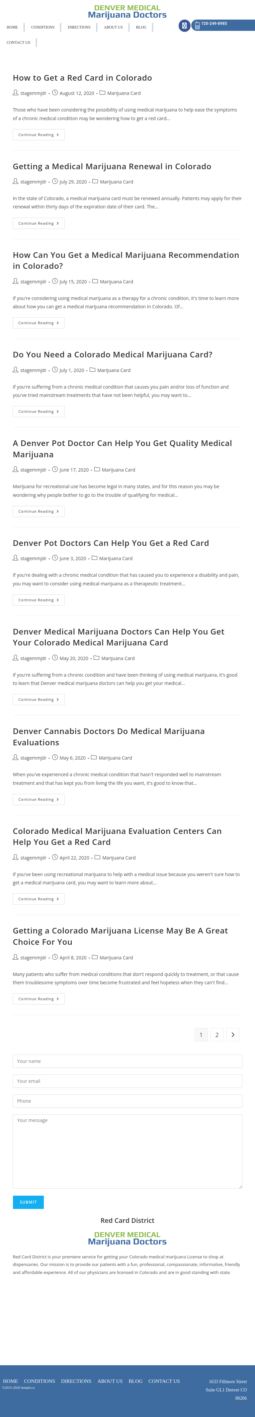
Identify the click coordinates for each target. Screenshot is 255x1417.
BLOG (141, 27)
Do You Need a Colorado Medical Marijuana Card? (112, 354)
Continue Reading (41, 133)
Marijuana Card (123, 93)
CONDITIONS (42, 27)
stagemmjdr (33, 93)
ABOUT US (113, 27)
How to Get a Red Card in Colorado (82, 77)
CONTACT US (18, 42)
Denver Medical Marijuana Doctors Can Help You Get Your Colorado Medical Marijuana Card (118, 637)
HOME (12, 27)
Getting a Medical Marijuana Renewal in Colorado (112, 166)
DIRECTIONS (79, 27)
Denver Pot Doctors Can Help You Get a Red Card (111, 542)
